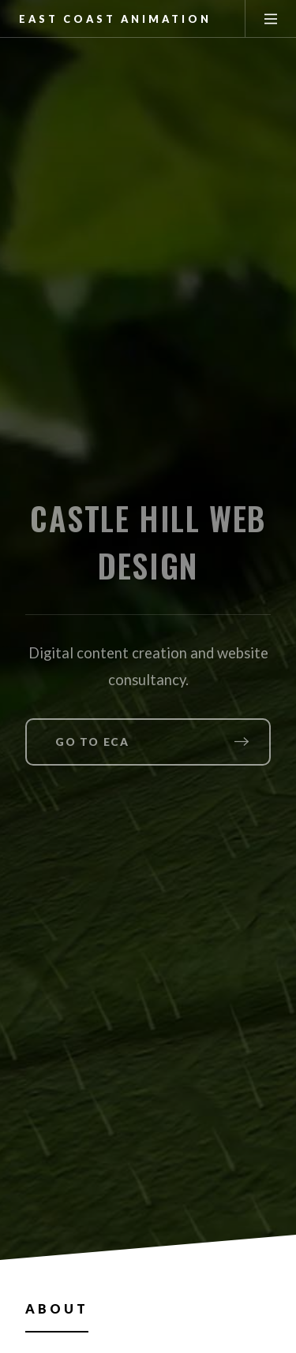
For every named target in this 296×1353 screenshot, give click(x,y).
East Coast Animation (115, 19)
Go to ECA (92, 742)
